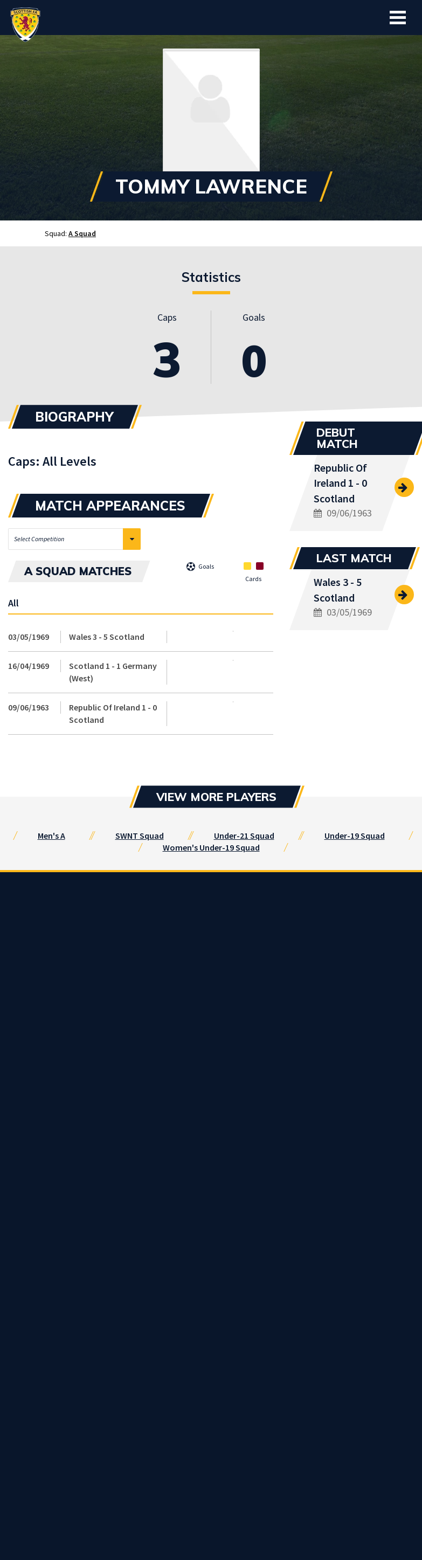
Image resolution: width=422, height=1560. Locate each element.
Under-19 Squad (354, 835)
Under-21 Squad (244, 835)
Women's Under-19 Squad (211, 847)
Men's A (51, 835)
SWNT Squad (139, 835)
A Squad (82, 233)
